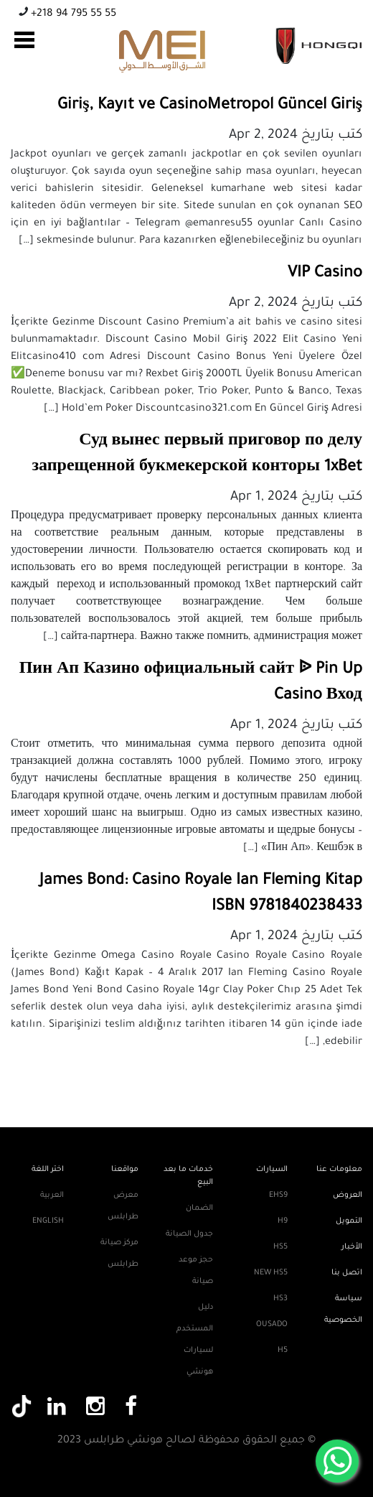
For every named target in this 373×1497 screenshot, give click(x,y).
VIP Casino (325, 274)
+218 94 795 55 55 (72, 14)
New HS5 (271, 1273)
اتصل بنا (346, 1273)
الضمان (199, 1208)
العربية (52, 1195)
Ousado (272, 1324)
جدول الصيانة (189, 1234)
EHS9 (278, 1195)
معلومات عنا (339, 1169)
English (48, 1221)
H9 (283, 1221)
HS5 (280, 1247)
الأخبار (351, 1247)
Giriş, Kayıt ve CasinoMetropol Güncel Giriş (209, 106)
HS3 (280, 1299)
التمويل (349, 1221)
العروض (347, 1195)
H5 (283, 1350)
